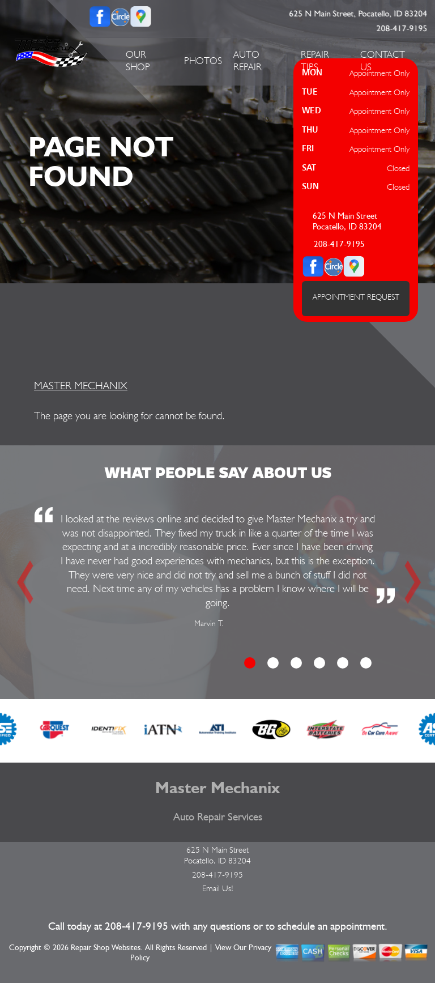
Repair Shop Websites (105, 948)
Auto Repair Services (217, 817)
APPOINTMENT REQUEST (356, 296)
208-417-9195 (402, 28)
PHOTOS (203, 60)
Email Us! (217, 888)
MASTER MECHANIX (80, 385)
